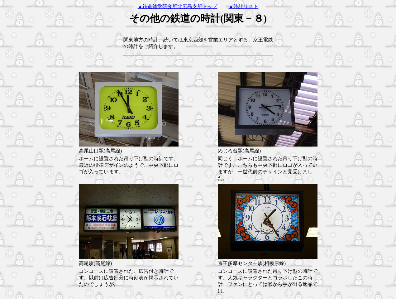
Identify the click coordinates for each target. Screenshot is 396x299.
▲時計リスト (244, 6)
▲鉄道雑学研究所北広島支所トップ (177, 6)
